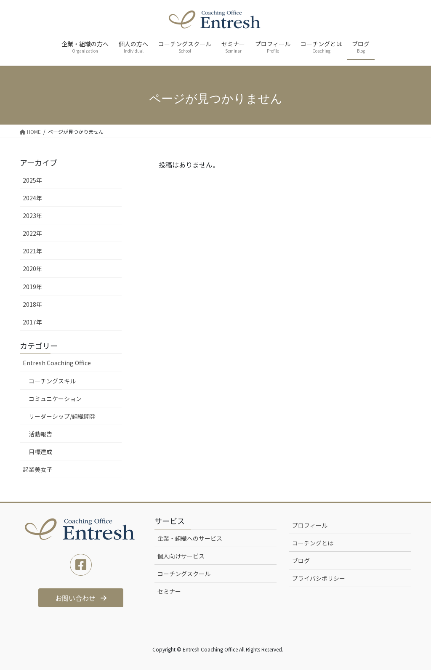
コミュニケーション (55, 398)
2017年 (32, 322)
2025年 (32, 180)
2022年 (32, 233)
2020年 (32, 268)
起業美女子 (37, 469)
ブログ (301, 560)
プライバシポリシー (318, 578)
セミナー (169, 591)
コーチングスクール (183, 573)
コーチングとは (312, 543)
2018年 (32, 304)
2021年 (32, 251)
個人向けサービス (181, 556)
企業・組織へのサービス (189, 538)
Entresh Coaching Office (57, 363)
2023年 (32, 215)
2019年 (32, 286)
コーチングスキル (52, 381)
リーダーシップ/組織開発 (62, 416)
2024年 (32, 198)
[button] (81, 597)
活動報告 (40, 434)
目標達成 (40, 451)
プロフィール (309, 525)
